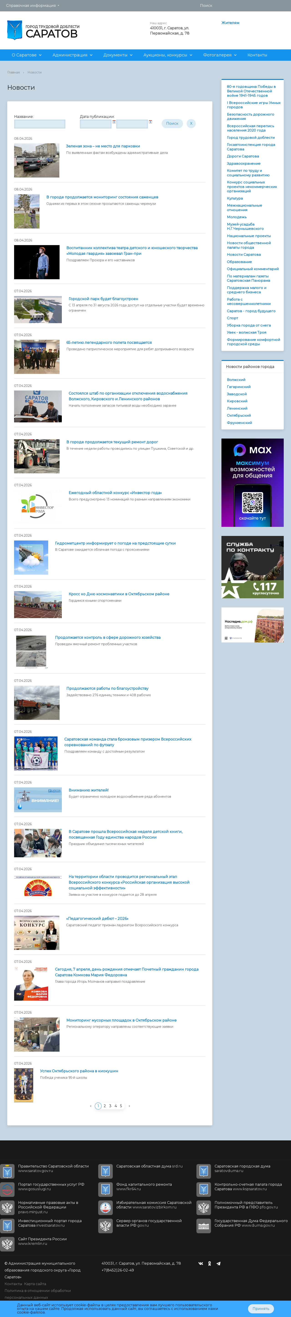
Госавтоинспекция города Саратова (251, 146)
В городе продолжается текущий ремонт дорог (112, 442)
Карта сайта (35, 1284)
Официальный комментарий (253, 269)
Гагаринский (239, 387)
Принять (261, 1309)
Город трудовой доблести (251, 137)
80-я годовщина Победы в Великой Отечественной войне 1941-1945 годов (251, 91)
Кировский (237, 401)
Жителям (230, 23)
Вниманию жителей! (88, 790)
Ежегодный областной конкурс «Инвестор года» (115, 493)
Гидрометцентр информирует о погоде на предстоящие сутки (115, 543)
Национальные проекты (249, 236)
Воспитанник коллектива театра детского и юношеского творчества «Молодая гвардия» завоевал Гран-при (132, 251)
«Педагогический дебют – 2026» (97, 918)
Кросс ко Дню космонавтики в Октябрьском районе (119, 594)
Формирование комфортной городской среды (253, 341)
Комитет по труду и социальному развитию (248, 172)
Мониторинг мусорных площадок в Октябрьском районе (121, 1020)
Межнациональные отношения (244, 207)
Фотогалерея (217, 55)
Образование (239, 262)
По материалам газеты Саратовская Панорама (248, 278)
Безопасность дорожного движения (250, 116)
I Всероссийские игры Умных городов (254, 105)
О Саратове (24, 55)
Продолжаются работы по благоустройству (107, 688)
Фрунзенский (239, 423)
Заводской (237, 394)
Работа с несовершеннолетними (249, 301)
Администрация (70, 55)
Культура (235, 198)
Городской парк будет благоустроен (103, 299)
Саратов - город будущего (251, 311)
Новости (35, 72)
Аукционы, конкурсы (165, 55)
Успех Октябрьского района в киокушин (79, 1071)
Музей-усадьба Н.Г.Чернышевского (245, 226)
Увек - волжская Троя (246, 332)
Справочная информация (31, 5)
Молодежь (236, 217)
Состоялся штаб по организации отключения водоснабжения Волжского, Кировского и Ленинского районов (128, 396)
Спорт (232, 318)
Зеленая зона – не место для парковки (103, 146)
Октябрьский (239, 415)
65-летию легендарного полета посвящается (109, 342)
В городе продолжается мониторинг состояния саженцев (102, 197)
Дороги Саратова (243, 156)
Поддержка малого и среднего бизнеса (246, 290)
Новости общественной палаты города (249, 245)
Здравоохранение (244, 163)
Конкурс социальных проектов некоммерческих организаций (252, 186)
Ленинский (237, 408)
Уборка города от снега (249, 325)
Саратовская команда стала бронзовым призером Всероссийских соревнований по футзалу (127, 742)
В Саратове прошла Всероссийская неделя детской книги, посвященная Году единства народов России (125, 835)
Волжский (236, 380)
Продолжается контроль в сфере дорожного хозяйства (108, 637)
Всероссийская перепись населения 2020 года (250, 128)
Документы (115, 55)
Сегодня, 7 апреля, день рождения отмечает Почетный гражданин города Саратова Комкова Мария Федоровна (126, 972)
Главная (13, 72)
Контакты (257, 55)
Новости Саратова (244, 254)
